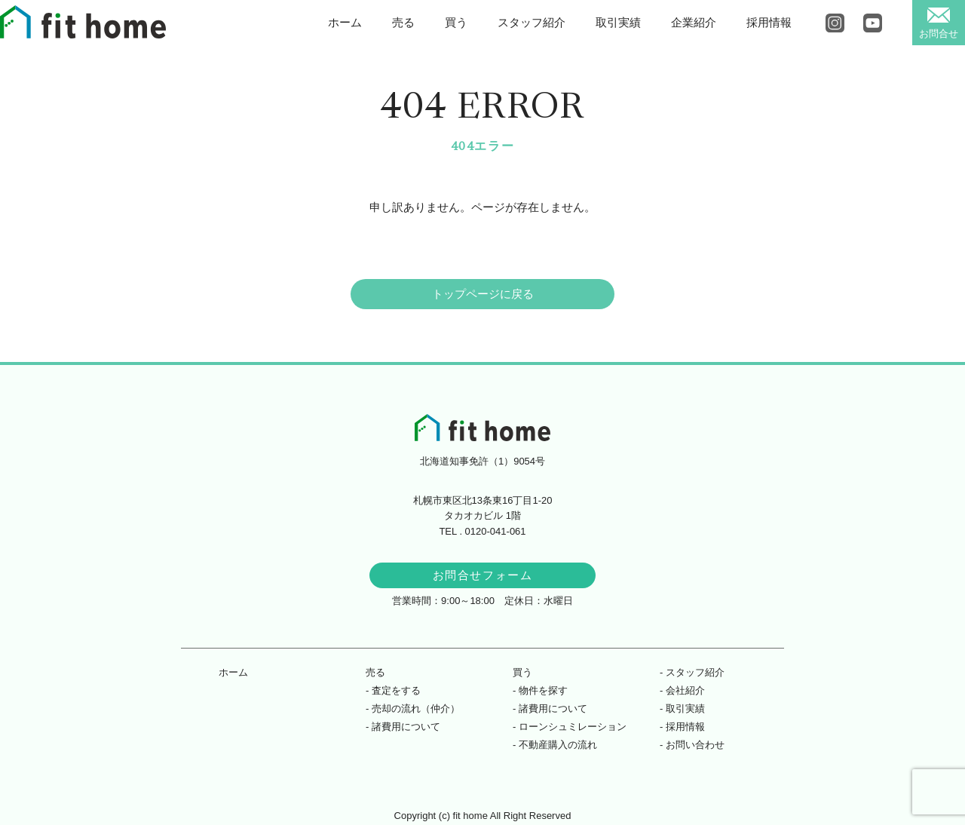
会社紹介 (685, 690)
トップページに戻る (483, 293)
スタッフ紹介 (531, 22)
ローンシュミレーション (572, 726)
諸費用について (406, 726)
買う (456, 22)
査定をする (396, 690)
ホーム (345, 22)
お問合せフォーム (483, 575)
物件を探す (543, 690)
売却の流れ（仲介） (416, 708)
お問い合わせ (695, 744)
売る (403, 22)
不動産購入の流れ (558, 744)
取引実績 (618, 22)
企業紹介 (693, 22)
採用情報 (769, 22)
